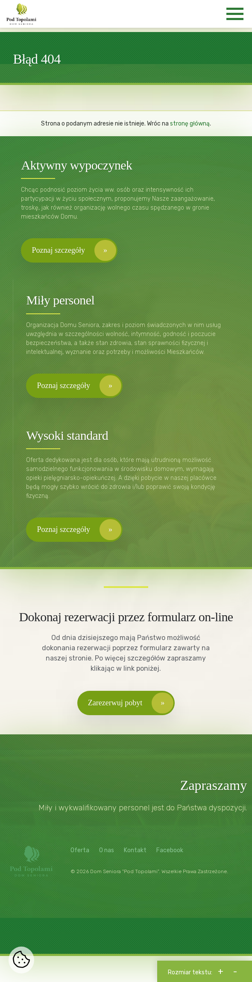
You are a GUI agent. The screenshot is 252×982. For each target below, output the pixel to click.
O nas (106, 852)
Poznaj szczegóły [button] (58, 251)
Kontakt (135, 852)
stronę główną (190, 124)
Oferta (79, 852)
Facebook (169, 852)
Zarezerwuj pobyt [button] (115, 704)
